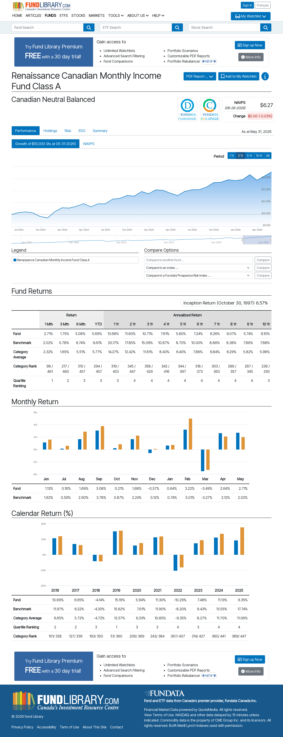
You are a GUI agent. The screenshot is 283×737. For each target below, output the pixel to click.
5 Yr (249, 155)
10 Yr (259, 155)
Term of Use (69, 727)
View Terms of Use (159, 715)
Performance (25, 130)
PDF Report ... (199, 76)
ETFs (64, 15)
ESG (82, 130)
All (268, 155)
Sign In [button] (247, 5)
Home (17, 15)
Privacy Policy (22, 727)
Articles (33, 15)
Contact (116, 727)
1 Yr (231, 155)
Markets (97, 15)
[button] (88, 27)
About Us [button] (138, 15)
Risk (68, 130)
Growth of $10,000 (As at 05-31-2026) (45, 144)
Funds (50, 15)
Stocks (78, 15)
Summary (100, 130)
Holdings (50, 130)
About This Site (95, 727)
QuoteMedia (208, 709)
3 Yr (240, 155)
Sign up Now (250, 45)
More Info (251, 57)
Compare (263, 260)
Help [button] (158, 15)
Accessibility (46, 727)
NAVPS (88, 144)
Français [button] (263, 5)
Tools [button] (116, 15)
